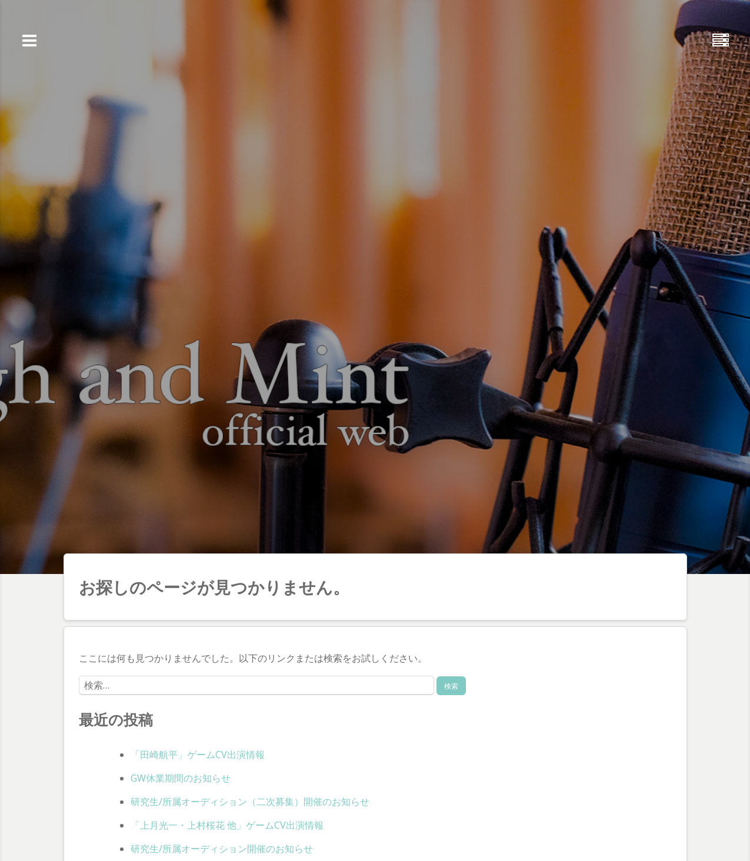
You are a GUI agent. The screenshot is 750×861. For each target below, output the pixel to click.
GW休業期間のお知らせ (181, 778)
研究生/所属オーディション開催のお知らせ (222, 848)
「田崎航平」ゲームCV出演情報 (198, 754)
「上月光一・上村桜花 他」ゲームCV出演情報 (227, 825)
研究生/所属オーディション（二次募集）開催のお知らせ (250, 801)
